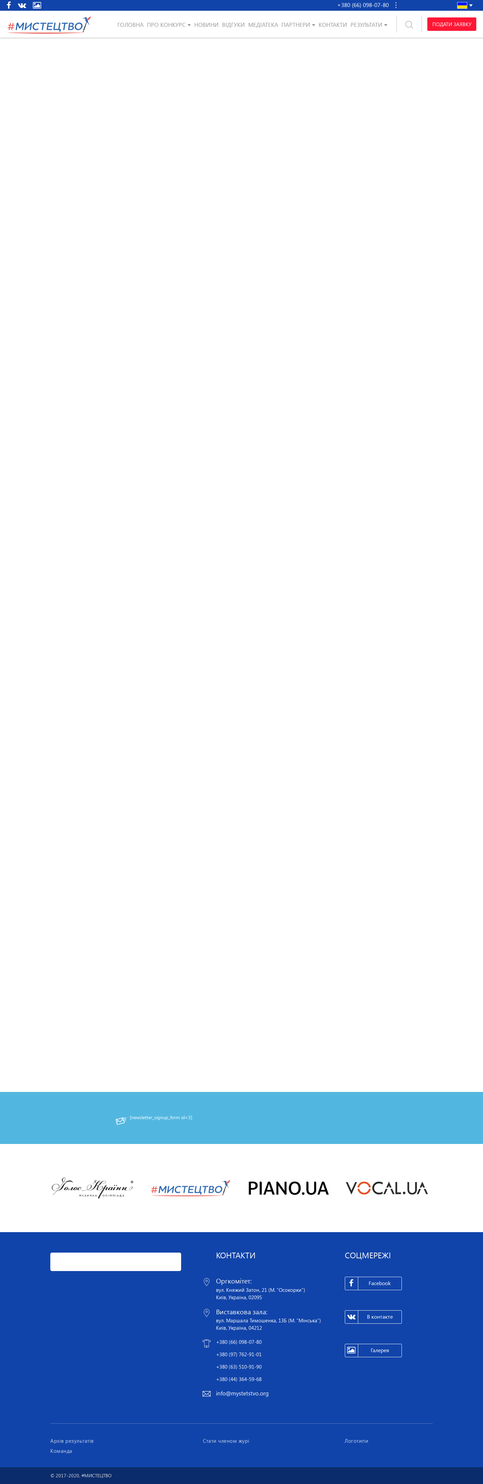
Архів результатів (72, 1440)
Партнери (295, 25)
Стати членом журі (226, 1440)
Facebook (368, 1283)
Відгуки (233, 25)
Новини (206, 25)
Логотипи (356, 1440)
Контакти (333, 25)
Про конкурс (166, 25)
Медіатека (263, 25)
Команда (61, 1450)
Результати (366, 25)
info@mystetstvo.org (242, 1393)
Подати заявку (451, 24)
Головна (130, 25)
